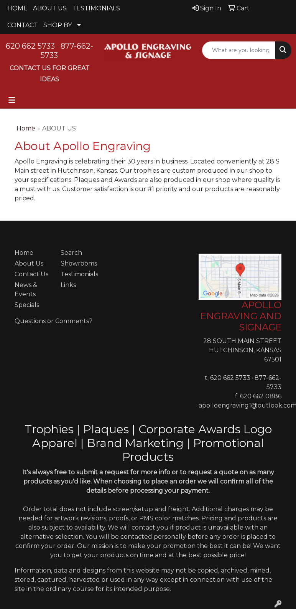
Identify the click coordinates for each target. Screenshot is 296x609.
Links (68, 285)
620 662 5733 (30, 46)
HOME (17, 8)
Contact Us (31, 274)
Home (25, 128)
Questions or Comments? (53, 321)
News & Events (26, 289)
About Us (29, 263)
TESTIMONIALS (96, 8)
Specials (27, 305)
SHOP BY (57, 25)
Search (71, 252)
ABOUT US (50, 8)
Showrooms (79, 263)
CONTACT (22, 25)
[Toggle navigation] (12, 100)
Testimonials (79, 274)
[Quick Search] (238, 50)
